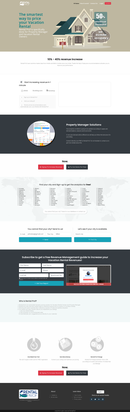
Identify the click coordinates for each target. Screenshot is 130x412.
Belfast (37, 197)
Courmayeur (85, 191)
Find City (93, 239)
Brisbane (53, 193)
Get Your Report (41, 283)
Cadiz (52, 196)
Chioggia (69, 197)
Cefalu (68, 193)
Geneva (100, 190)
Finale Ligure (85, 199)
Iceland (100, 202)
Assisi (20, 205)
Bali (36, 190)
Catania (68, 188)
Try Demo (107, 3)
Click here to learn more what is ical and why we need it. (33, 279)
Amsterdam (22, 196)
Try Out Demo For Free (77, 167)
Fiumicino (85, 202)
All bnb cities (53, 397)
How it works (77, 395)
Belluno (37, 199)
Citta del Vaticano (71, 199)
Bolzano (52, 188)
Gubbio (100, 199)
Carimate (53, 202)
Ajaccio (21, 191)
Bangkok (37, 191)
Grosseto (100, 197)
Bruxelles (53, 194)
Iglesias (100, 203)
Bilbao (37, 203)
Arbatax (21, 202)
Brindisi (52, 191)
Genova (100, 191)
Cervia (68, 194)
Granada (100, 196)
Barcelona (38, 193)
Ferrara (84, 197)
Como (68, 203)
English (100, 392)
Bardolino (38, 194)
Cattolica (69, 190)
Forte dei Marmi (86, 203)
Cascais (52, 205)
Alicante (21, 194)
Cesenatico (69, 196)
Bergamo (37, 200)
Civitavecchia (70, 200)
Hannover (100, 200)
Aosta (20, 200)
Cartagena (53, 203)
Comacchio (69, 202)
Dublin (84, 194)
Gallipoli (100, 188)
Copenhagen (70, 205)
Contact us (53, 395)
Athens (37, 188)
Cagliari (52, 197)
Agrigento (22, 190)
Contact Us (94, 3)
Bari (36, 196)
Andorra (21, 199)
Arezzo (21, 203)
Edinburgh (85, 196)
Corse (83, 188)
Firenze (84, 200)
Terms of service (77, 397)
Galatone (84, 205)
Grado (99, 194)
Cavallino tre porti (71, 191)
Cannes (52, 199)
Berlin (36, 202)
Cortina (84, 190)
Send (45, 240)
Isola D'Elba (101, 205)
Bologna (37, 205)
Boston (52, 190)
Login (101, 3)
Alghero (21, 193)
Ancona (21, 197)
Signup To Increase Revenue (51, 167)
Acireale (21, 188)
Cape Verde (53, 200)
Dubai (83, 193)
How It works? (84, 3)
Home (77, 3)
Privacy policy (76, 399)
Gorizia (100, 193)
